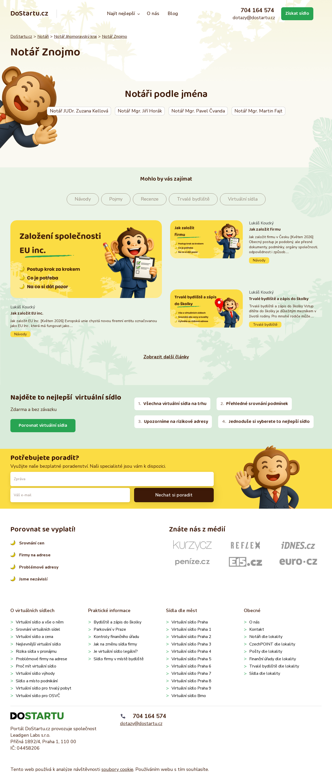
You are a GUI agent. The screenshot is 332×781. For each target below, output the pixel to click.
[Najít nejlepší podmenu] (138, 13)
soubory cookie (117, 769)
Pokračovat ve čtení (86, 320)
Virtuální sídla (243, 199)
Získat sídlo (297, 13)
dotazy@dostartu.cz (254, 18)
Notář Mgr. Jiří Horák (140, 111)
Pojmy (115, 199)
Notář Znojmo (114, 36)
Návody (83, 199)
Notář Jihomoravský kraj (75, 36)
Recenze (149, 199)
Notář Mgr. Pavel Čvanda (198, 111)
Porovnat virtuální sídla (43, 425)
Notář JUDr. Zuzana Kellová (79, 111)
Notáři (43, 36)
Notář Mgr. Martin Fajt (258, 111)
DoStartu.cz (29, 13)
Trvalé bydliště (193, 199)
